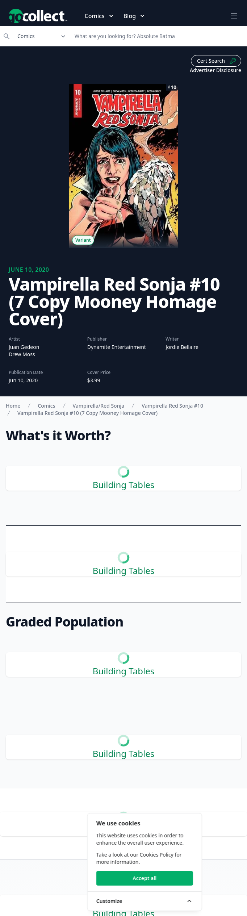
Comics (46, 405)
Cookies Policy (194, 854)
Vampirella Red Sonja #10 (172, 405)
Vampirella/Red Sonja (99, 405)
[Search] (158, 36)
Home (13, 405)
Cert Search (216, 60)
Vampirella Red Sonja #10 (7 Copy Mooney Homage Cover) (87, 412)
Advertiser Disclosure (215, 70)
